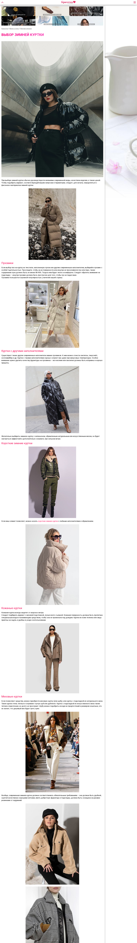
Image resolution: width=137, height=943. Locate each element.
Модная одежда (26, 29)
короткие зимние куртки (48, 521)
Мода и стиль (14, 29)
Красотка (4, 29)
